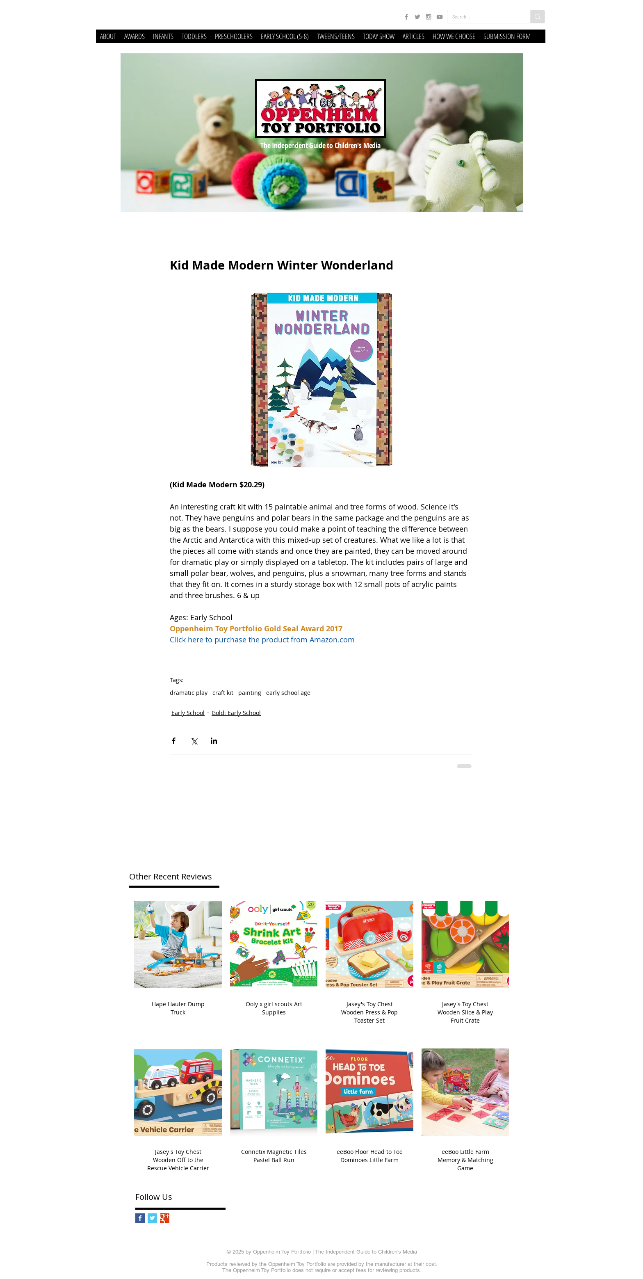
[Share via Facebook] (174, 741)
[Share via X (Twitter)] (194, 741)
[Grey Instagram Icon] (428, 17)
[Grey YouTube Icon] (439, 17)
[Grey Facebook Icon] (406, 17)
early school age (288, 692)
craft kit (222, 692)
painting (249, 692)
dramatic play (188, 692)
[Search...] (482, 16)
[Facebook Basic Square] (140, 1218)
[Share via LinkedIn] (214, 741)
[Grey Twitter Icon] (417, 17)
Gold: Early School (236, 713)
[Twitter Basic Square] (152, 1218)
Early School (188, 713)
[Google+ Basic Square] (164, 1218)
